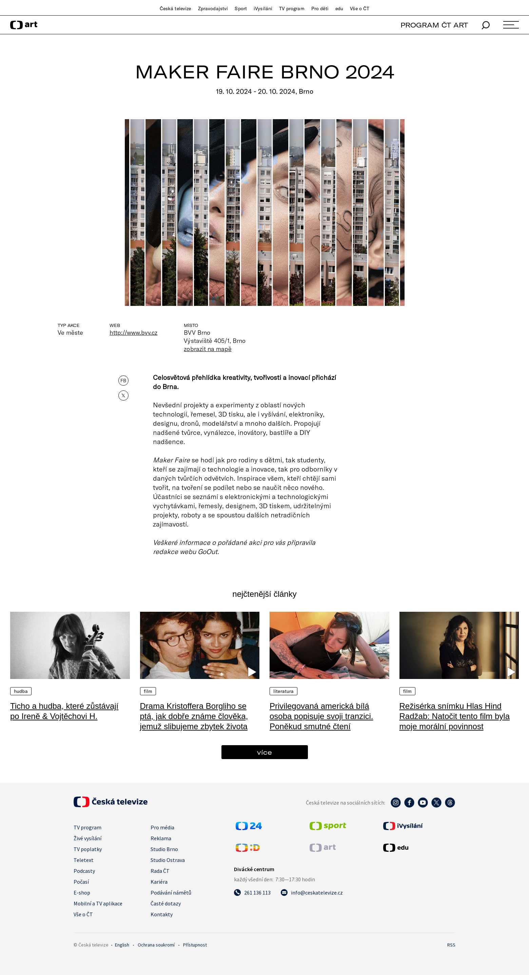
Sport (241, 8)
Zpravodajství (213, 8)
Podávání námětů (171, 892)
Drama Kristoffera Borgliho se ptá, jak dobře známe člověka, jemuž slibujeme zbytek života (194, 716)
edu (339, 8)
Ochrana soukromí (156, 945)
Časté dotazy (166, 903)
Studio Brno (164, 849)
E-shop (82, 892)
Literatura (283, 691)
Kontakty (162, 914)
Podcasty (84, 870)
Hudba (21, 691)
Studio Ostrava (168, 860)
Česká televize (175, 8)
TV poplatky (88, 849)
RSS (451, 945)
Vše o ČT (359, 8)
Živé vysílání (87, 838)
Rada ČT (160, 870)
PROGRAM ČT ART (434, 25)
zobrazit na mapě (207, 348)
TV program (291, 8)
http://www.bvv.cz (133, 332)
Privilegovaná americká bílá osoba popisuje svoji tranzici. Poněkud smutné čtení (321, 716)
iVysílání (263, 8)
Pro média (162, 827)
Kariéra (159, 881)
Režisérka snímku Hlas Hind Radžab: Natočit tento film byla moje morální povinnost (454, 716)
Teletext (84, 860)
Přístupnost (195, 945)
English (122, 945)
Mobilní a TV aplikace (98, 903)
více (264, 752)
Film (148, 691)
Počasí (81, 881)
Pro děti (320, 8)
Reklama (161, 838)
